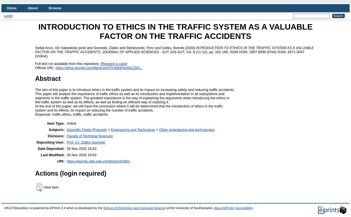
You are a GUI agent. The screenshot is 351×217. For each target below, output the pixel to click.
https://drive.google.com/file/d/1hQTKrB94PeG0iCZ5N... (99, 68)
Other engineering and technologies (187, 130)
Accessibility (244, 208)
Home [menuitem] (12, 8)
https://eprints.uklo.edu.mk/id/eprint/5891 (98, 161)
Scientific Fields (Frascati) (87, 130)
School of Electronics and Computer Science (134, 208)
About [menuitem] (33, 8)
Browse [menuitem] (55, 8)
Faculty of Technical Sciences (90, 136)
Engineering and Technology (133, 130)
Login (8, 16)
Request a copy (114, 64)
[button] (39, 187)
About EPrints (223, 208)
